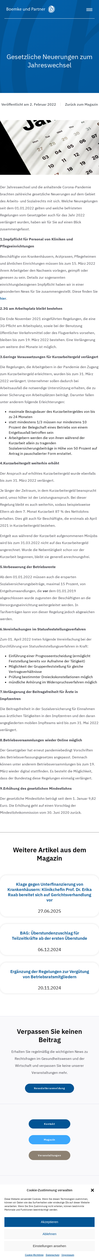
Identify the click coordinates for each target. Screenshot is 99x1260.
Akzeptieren (49, 1222)
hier (3, 298)
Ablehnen (49, 1234)
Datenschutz (52, 1254)
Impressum (68, 1254)
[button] (92, 1190)
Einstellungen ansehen (49, 1246)
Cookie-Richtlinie (34, 1254)
